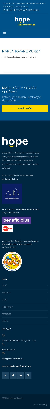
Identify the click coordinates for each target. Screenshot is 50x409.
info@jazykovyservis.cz (12, 358)
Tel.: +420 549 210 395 (19, 7)
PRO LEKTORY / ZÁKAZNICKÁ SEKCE (21, 10)
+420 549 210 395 (8, 349)
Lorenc (40, 404)
